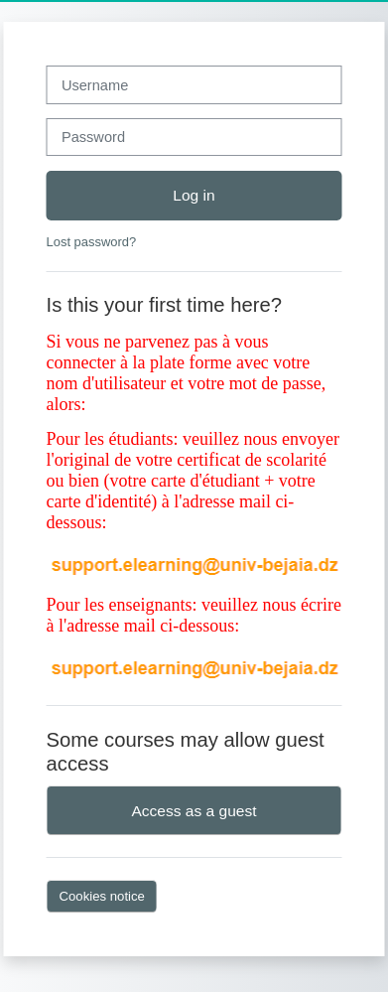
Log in (193, 195)
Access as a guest (193, 810)
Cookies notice (102, 896)
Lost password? (92, 241)
